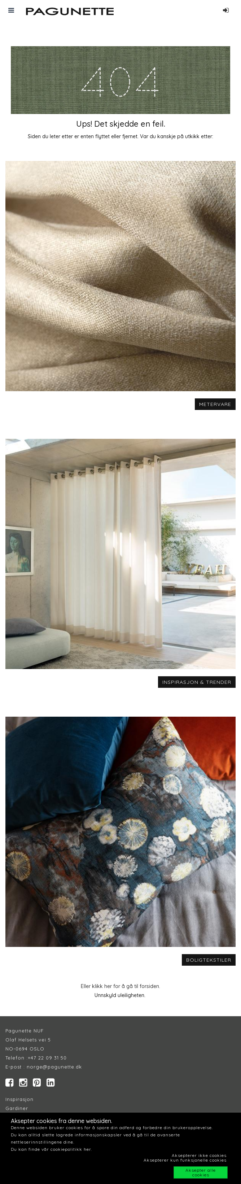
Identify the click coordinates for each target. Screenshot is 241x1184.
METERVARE (215, 404)
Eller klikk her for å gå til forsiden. (120, 986)
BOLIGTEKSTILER (208, 960)
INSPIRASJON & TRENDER (196, 682)
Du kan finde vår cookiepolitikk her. (51, 1149)
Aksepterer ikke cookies (199, 1155)
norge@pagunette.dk (54, 1067)
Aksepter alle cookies (200, 1172)
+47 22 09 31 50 (47, 1058)
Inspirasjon (19, 1099)
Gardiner (16, 1108)
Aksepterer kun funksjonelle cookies (185, 1160)
